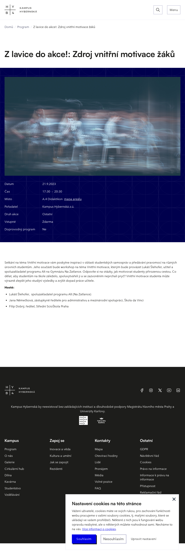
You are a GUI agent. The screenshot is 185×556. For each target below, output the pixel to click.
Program (23, 27)
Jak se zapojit (59, 462)
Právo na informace (153, 469)
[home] (79, 10)
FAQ (98, 488)
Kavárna (10, 481)
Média (99, 475)
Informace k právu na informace (154, 477)
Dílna (8, 475)
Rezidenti (56, 469)
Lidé (98, 462)
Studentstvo (13, 488)
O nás (9, 456)
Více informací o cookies (99, 529)
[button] (173, 9)
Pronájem (101, 469)
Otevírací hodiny (106, 456)
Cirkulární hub (14, 469)
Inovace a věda (60, 449)
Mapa (99, 449)
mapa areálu (73, 199)
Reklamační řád (150, 492)
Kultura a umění (60, 456)
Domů (9, 27)
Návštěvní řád (149, 456)
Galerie (10, 462)
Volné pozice (103, 481)
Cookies (145, 462)
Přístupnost (147, 486)
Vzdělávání (12, 494)
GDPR (144, 449)
